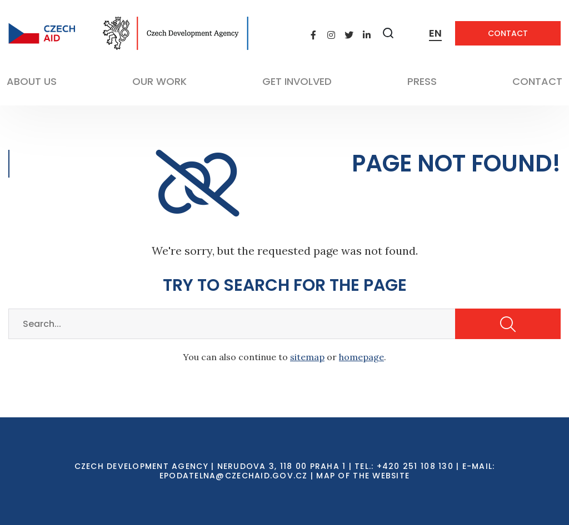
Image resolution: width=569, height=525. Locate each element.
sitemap (307, 356)
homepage (361, 356)
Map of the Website (363, 475)
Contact (508, 33)
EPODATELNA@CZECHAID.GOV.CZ (233, 475)
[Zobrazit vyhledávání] (388, 33)
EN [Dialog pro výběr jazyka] (435, 33)
